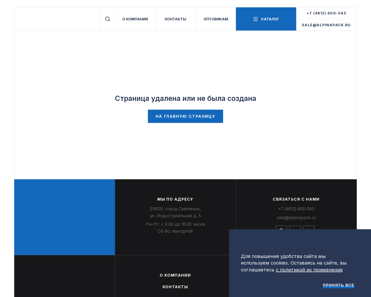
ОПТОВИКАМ (215, 19)
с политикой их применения (309, 270)
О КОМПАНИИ (135, 19)
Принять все (338, 285)
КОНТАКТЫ (175, 19)
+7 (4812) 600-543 (326, 13)
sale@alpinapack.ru (326, 25)
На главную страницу (186, 116)
